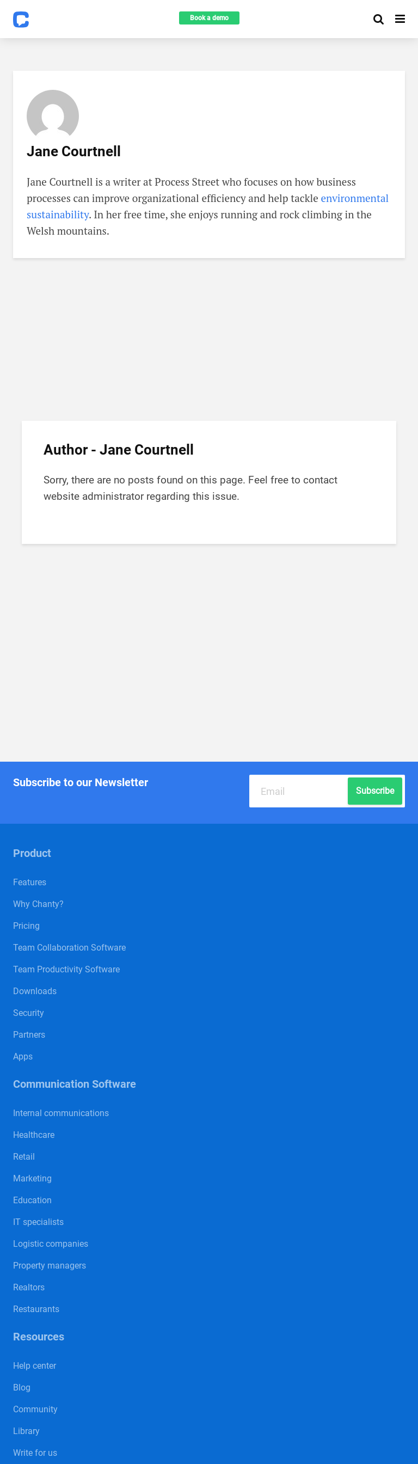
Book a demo (209, 18)
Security (28, 1013)
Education (32, 1200)
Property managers (49, 1265)
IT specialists (38, 1222)
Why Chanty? (38, 904)
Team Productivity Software (66, 969)
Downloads (35, 991)
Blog (21, 1387)
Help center (34, 1366)
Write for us (35, 1453)
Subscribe (375, 791)
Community (35, 1409)
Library (26, 1431)
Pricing (26, 926)
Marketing (32, 1178)
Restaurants (36, 1309)
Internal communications (61, 1113)
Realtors (29, 1287)
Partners (29, 1035)
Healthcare (33, 1135)
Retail (24, 1156)
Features (29, 882)
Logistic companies (50, 1244)
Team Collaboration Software (69, 947)
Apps (23, 1056)
